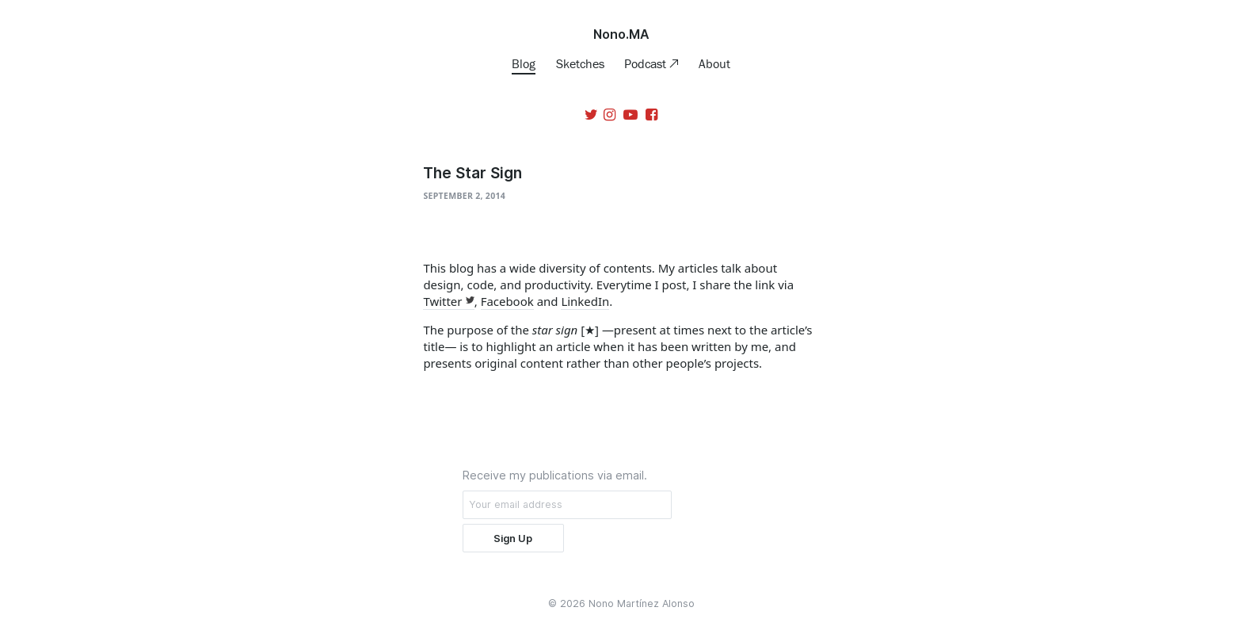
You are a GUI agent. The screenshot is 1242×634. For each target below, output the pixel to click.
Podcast (646, 63)
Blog (523, 63)
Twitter (442, 301)
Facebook (507, 301)
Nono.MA (621, 34)
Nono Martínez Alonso (642, 603)
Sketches (580, 63)
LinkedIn (585, 301)
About (714, 63)
